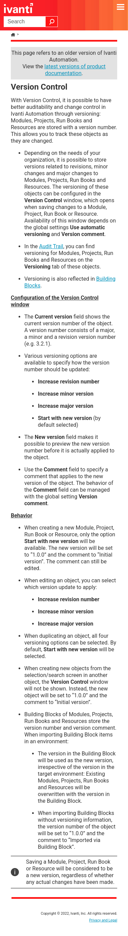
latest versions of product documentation (74, 69)
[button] (52, 21)
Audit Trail (51, 246)
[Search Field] (31, 21)
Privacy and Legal (103, 920)
